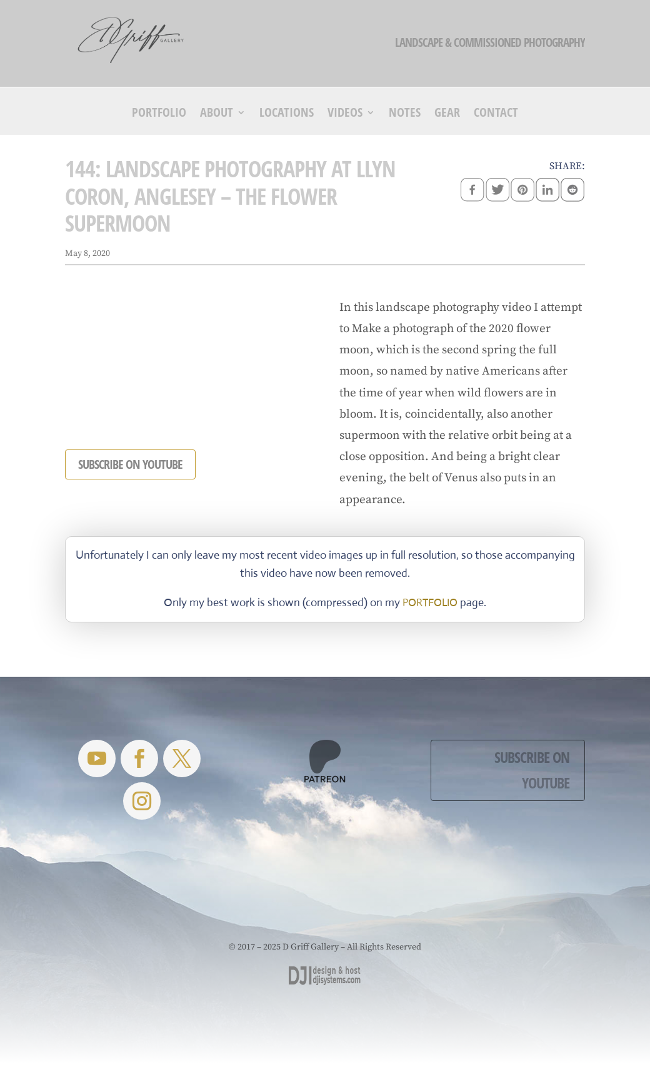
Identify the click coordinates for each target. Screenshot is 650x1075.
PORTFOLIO (430, 602)
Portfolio (159, 114)
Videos (345, 114)
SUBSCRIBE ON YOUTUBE (130, 464)
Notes (405, 114)
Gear (447, 114)
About (216, 114)
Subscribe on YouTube (531, 770)
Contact (496, 114)
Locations (286, 114)
